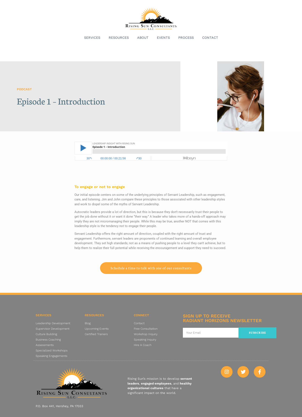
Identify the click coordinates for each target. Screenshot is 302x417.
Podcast (24, 89)
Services (92, 38)
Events (163, 38)
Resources (119, 38)
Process (186, 38)
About (142, 38)
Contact (210, 38)
